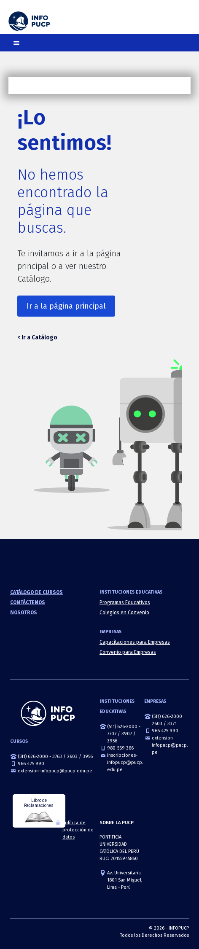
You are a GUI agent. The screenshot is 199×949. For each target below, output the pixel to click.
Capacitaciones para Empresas (135, 642)
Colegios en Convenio (124, 613)
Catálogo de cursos (36, 592)
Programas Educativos (125, 602)
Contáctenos (27, 602)
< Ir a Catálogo (37, 337)
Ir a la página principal (66, 306)
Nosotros (23, 613)
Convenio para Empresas (128, 652)
